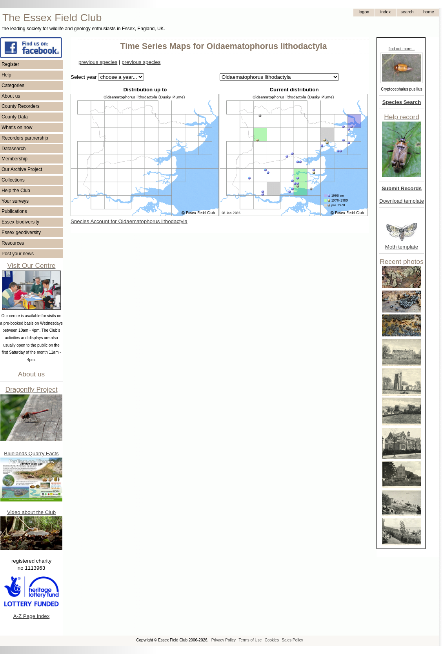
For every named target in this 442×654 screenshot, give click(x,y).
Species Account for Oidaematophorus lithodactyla (129, 221)
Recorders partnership (25, 138)
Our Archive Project (22, 169)
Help (6, 75)
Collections (13, 180)
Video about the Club (31, 512)
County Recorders (21, 106)
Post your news (18, 253)
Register (10, 64)
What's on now (17, 127)
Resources (13, 243)
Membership (14, 159)
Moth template (401, 247)
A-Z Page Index (31, 616)
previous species (97, 62)
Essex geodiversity (21, 232)
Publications (14, 211)
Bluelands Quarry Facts (31, 453)
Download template (401, 201)
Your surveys (15, 201)
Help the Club (16, 190)
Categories (13, 85)
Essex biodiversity (20, 222)
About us (11, 96)
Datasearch (13, 148)
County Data (15, 117)
